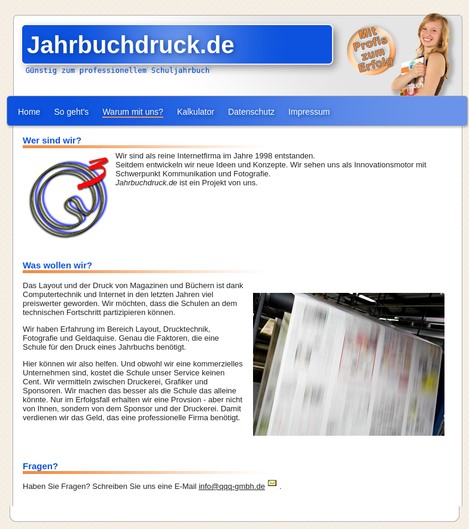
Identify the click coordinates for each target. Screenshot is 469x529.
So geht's (71, 112)
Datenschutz (251, 112)
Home (29, 112)
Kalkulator (195, 112)
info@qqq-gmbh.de (232, 486)
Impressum (309, 112)
